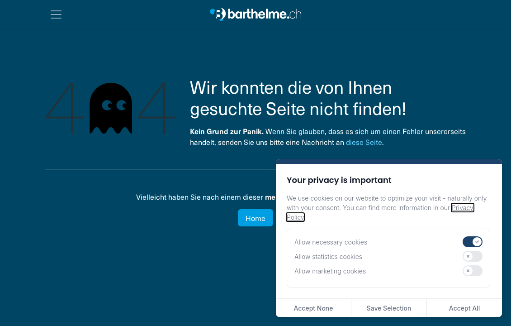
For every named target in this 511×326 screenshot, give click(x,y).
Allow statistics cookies (328, 256)
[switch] (473, 241)
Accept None (313, 308)
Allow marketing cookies (330, 271)
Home (255, 217)
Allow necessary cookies (330, 242)
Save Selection (389, 308)
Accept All (464, 308)
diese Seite (364, 141)
